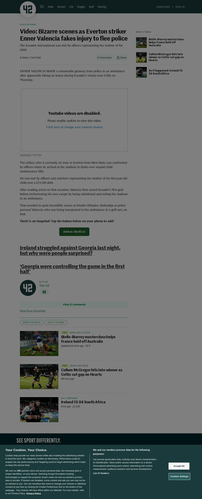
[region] (101, 472)
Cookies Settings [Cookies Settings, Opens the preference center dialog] (179, 476)
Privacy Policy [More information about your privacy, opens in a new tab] (33, 493)
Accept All (179, 466)
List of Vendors (101, 473)
